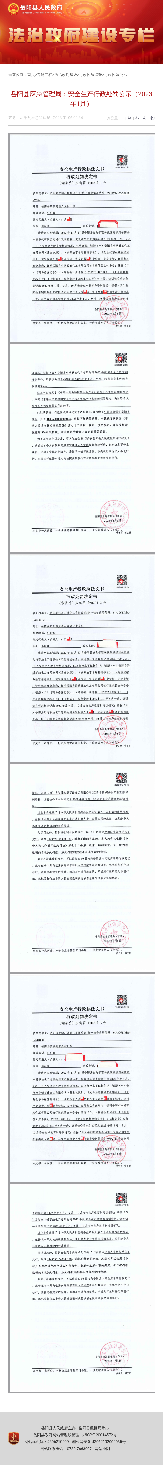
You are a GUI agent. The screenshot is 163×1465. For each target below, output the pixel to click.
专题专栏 (44, 74)
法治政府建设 (65, 74)
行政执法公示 (115, 74)
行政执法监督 (90, 74)
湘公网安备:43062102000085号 (99, 1441)
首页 (31, 74)
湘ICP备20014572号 (99, 1435)
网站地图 (102, 1448)
